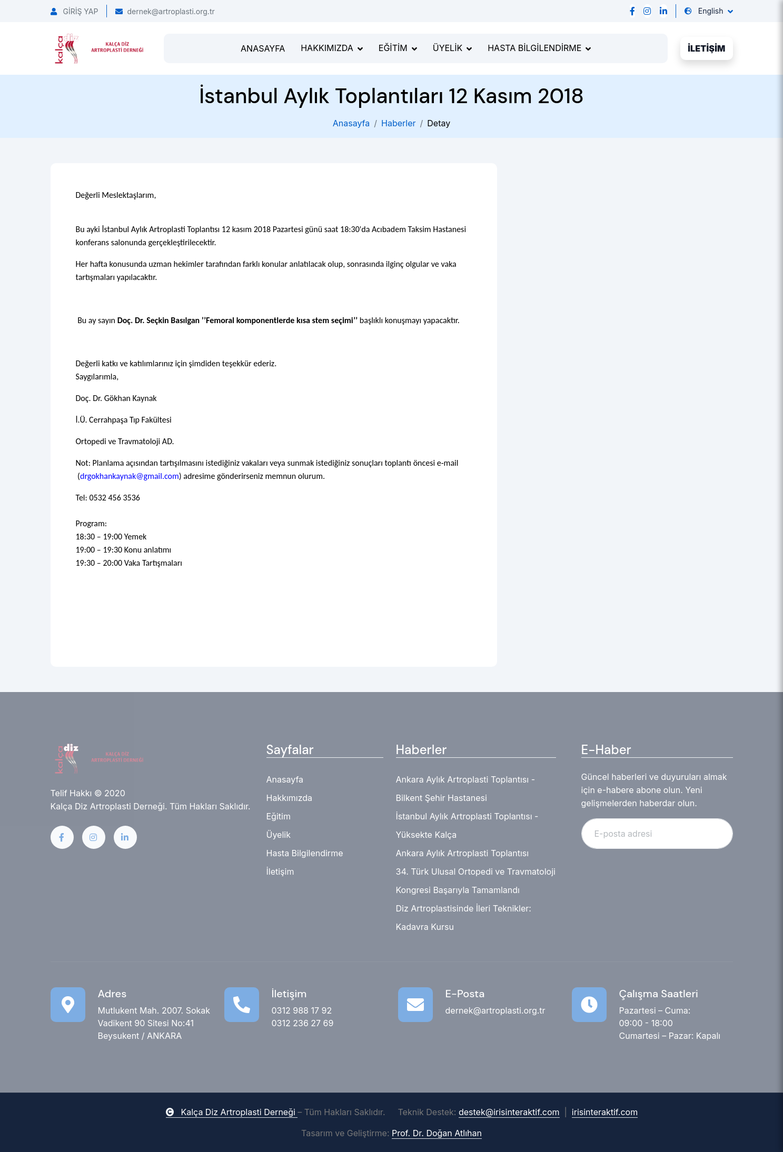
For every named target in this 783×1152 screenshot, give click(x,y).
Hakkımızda (289, 798)
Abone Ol (701, 833)
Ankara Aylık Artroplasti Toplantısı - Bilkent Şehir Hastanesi (466, 788)
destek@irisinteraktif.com (509, 1112)
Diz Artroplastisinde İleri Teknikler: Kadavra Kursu (463, 917)
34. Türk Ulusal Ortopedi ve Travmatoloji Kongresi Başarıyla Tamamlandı (476, 880)
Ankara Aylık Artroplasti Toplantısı (462, 853)
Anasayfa (351, 123)
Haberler (398, 123)
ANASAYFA (263, 48)
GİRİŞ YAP (74, 11)
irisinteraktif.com (605, 1112)
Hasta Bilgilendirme (304, 853)
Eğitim (278, 816)
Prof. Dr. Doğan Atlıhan (437, 1133)
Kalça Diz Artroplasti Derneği (232, 1112)
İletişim (280, 871)
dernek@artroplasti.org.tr (164, 11)
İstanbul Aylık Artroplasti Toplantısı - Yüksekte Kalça (467, 825)
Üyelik (278, 834)
